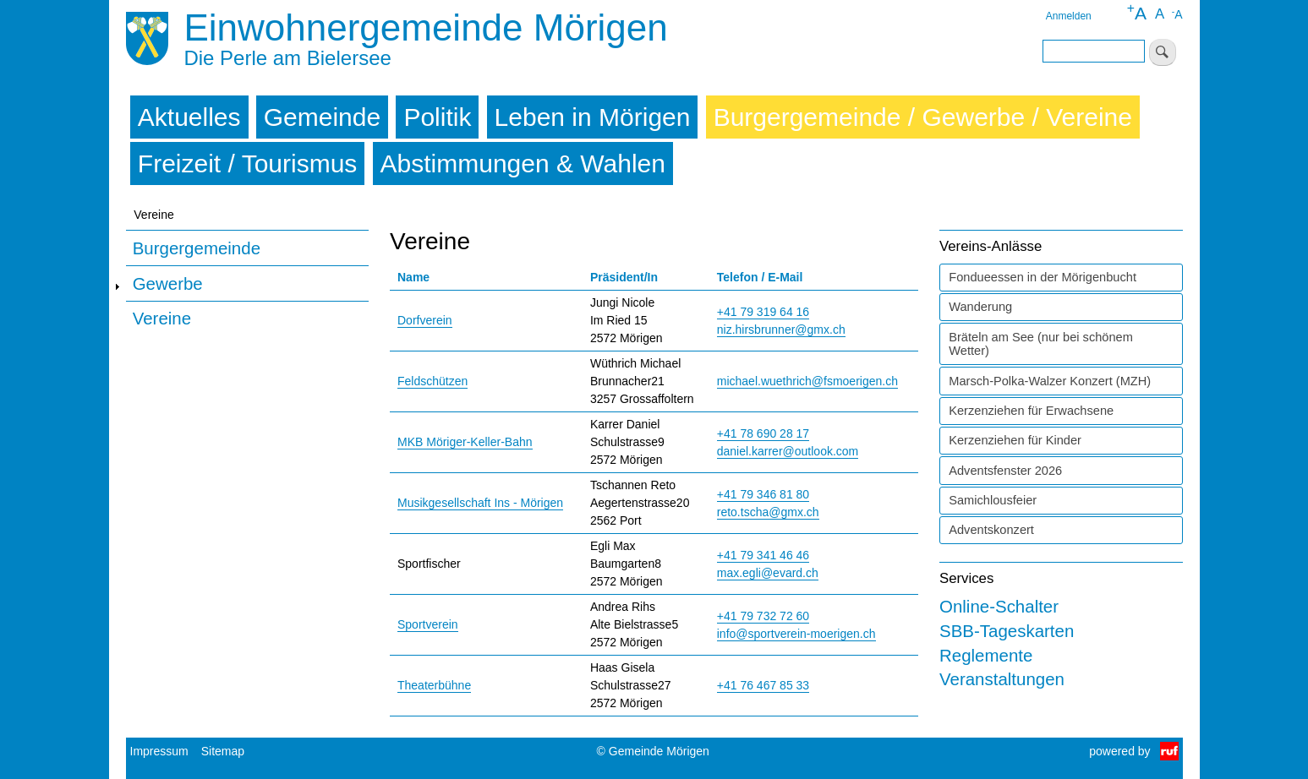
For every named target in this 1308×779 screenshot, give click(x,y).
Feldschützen (432, 381)
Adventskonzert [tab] (991, 530)
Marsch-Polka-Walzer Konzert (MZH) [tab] (1050, 381)
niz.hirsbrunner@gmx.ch (781, 329)
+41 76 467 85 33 (763, 685)
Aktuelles (189, 117)
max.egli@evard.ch (767, 573)
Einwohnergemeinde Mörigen (425, 27)
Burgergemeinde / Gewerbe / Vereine (923, 117)
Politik (437, 117)
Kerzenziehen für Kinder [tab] (1015, 440)
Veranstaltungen (1001, 679)
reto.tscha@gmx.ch (768, 512)
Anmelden (1069, 16)
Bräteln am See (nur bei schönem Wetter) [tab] (1041, 344)
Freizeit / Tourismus (248, 163)
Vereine (162, 318)
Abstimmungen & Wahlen (522, 163)
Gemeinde (322, 117)
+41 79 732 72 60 (763, 616)
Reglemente (985, 655)
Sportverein (427, 624)
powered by (1119, 751)
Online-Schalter (999, 606)
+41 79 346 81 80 (763, 494)
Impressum (159, 751)
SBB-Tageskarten (1006, 630)
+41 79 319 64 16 (763, 312)
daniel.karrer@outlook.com (788, 451)
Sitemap (222, 751)
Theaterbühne (434, 685)
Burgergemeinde (196, 248)
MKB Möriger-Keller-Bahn (465, 442)
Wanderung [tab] (980, 306)
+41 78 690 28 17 (763, 433)
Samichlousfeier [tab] (993, 500)
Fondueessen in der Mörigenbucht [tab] (1042, 277)
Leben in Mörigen (593, 117)
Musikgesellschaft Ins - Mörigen (480, 502)
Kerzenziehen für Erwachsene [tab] (1031, 410)
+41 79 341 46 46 (763, 555)
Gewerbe (168, 283)
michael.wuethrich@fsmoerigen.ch (807, 381)
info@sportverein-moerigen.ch (796, 633)
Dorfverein (424, 320)
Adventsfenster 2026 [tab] (1005, 470)
